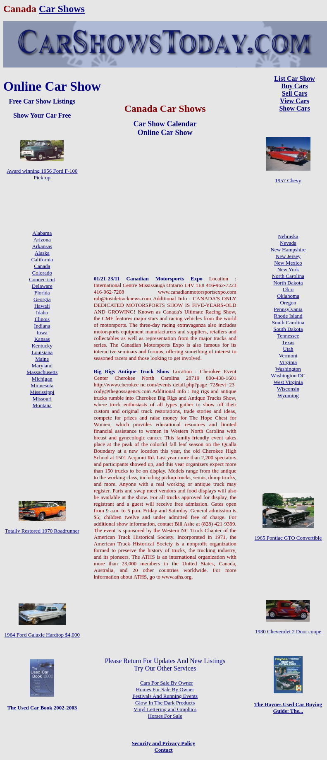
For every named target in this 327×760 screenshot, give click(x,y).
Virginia (288, 362)
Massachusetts (41, 372)
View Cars (294, 100)
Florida (42, 293)
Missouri (42, 399)
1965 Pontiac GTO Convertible (288, 538)
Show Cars (294, 108)
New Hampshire (288, 249)
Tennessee (288, 336)
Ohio (288, 289)
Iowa (42, 332)
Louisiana (42, 352)
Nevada (288, 243)
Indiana (42, 326)
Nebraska (288, 236)
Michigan (42, 379)
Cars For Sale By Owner (166, 683)
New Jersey (288, 256)
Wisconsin (288, 389)
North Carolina (288, 276)
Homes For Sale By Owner (165, 689)
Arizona (42, 239)
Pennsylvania (288, 309)
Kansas (42, 339)
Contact (163, 750)
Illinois (42, 319)
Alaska (42, 253)
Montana (42, 405)
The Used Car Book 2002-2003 (42, 708)
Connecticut (42, 279)
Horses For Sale (165, 716)
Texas (288, 342)
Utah (288, 349)
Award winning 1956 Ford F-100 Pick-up (42, 174)
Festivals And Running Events (165, 696)
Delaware (42, 286)
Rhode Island (288, 316)
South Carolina (288, 322)
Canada (42, 266)
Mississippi (42, 392)
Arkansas (42, 246)
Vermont (288, 355)
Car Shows (62, 8)
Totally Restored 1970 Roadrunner (42, 531)
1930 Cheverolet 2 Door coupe (288, 631)
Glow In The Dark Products (165, 703)
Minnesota (42, 385)
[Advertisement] (165, 189)
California (42, 259)
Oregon (288, 302)
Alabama (42, 233)
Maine (42, 359)
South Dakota (288, 329)
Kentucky (42, 346)
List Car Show (294, 78)
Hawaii (42, 306)
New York (288, 269)
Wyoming (287, 395)
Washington (288, 369)
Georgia (42, 299)
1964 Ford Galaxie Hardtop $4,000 (42, 635)
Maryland (42, 365)
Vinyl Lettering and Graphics (165, 709)
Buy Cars (294, 85)
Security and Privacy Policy (163, 743)
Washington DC (288, 375)
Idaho (42, 312)
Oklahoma (288, 296)
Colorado (42, 273)
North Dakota (288, 283)
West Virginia (288, 382)
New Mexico (288, 263)
